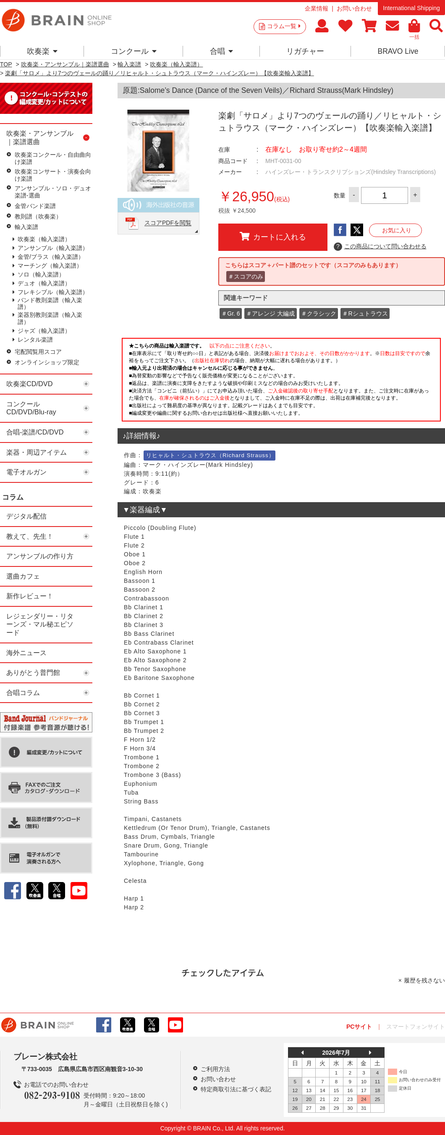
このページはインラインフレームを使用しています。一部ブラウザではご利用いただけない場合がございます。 (281, 382)
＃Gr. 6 (230, 313)
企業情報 (316, 8)
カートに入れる (273, 236)
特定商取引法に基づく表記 (236, 1089)
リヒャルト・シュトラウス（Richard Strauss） (210, 455)
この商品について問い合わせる (380, 246)
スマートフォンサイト (415, 1026)
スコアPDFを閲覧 (167, 223)
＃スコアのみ (245, 276)
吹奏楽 (42, 51)
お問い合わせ (354, 8)
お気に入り (396, 230)
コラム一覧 (284, 26)
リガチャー (305, 51)
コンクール (134, 51)
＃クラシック (318, 313)
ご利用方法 (215, 1069)
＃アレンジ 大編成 (270, 313)
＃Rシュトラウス (364, 313)
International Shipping (411, 8)
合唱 (221, 51)
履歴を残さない (424, 980)
